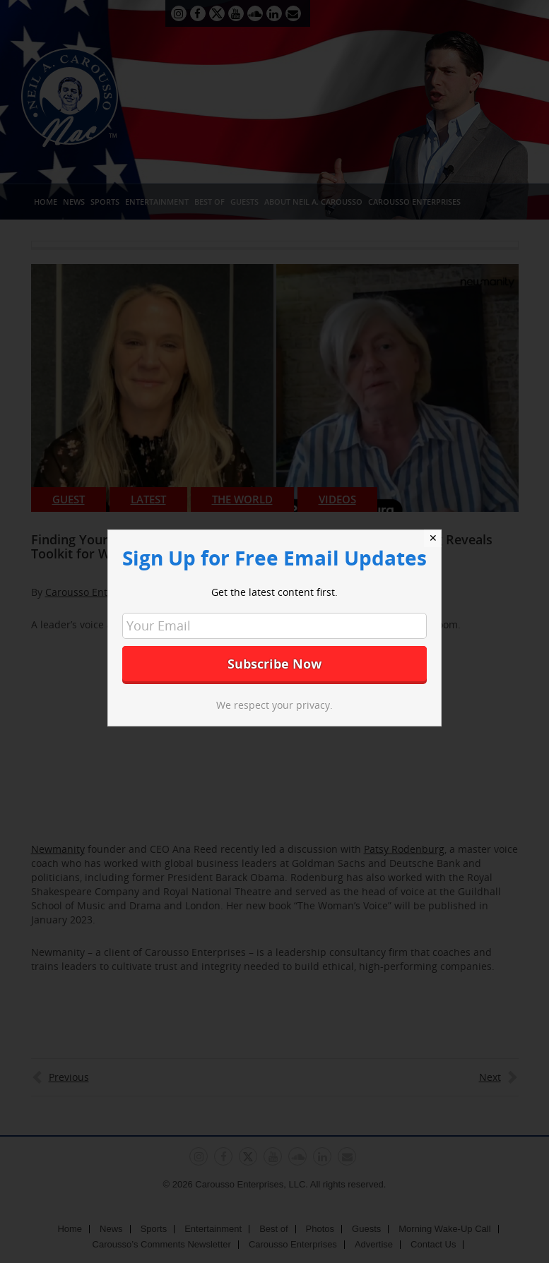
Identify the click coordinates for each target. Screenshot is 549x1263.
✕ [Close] (433, 538)
